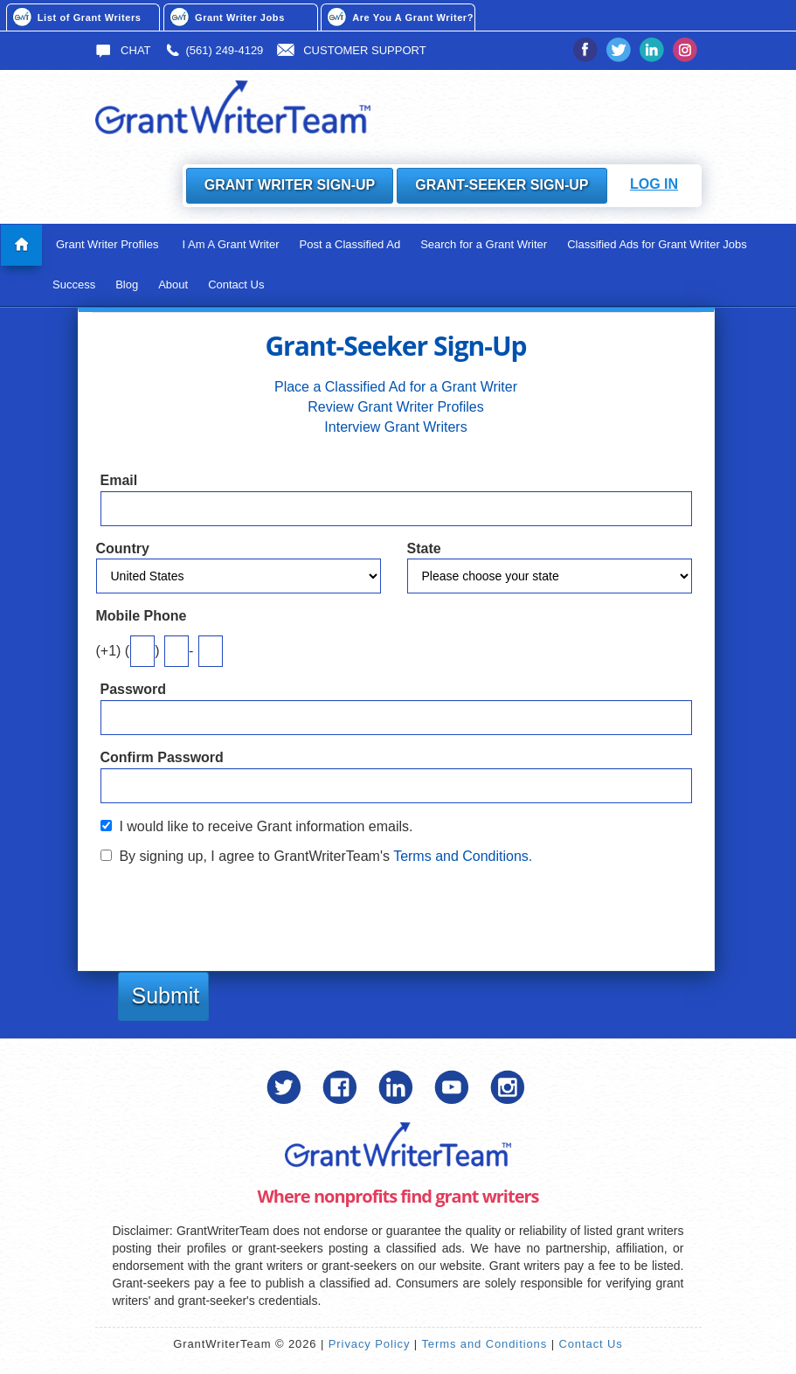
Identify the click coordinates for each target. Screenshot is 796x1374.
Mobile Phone (141, 615)
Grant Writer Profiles (107, 244)
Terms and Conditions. (462, 856)
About (173, 284)
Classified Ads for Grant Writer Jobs (657, 244)
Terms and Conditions (484, 1343)
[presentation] (233, 910)
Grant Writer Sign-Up (290, 184)
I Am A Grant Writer (231, 244)
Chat (123, 50)
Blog (126, 284)
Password (133, 689)
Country (122, 548)
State (424, 548)
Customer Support (351, 50)
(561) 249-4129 (213, 50)
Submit (166, 995)
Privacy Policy (370, 1343)
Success (73, 284)
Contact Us (236, 284)
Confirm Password (162, 757)
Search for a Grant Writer (483, 244)
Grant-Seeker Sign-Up (501, 184)
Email (119, 480)
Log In (654, 184)
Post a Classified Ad (350, 244)
